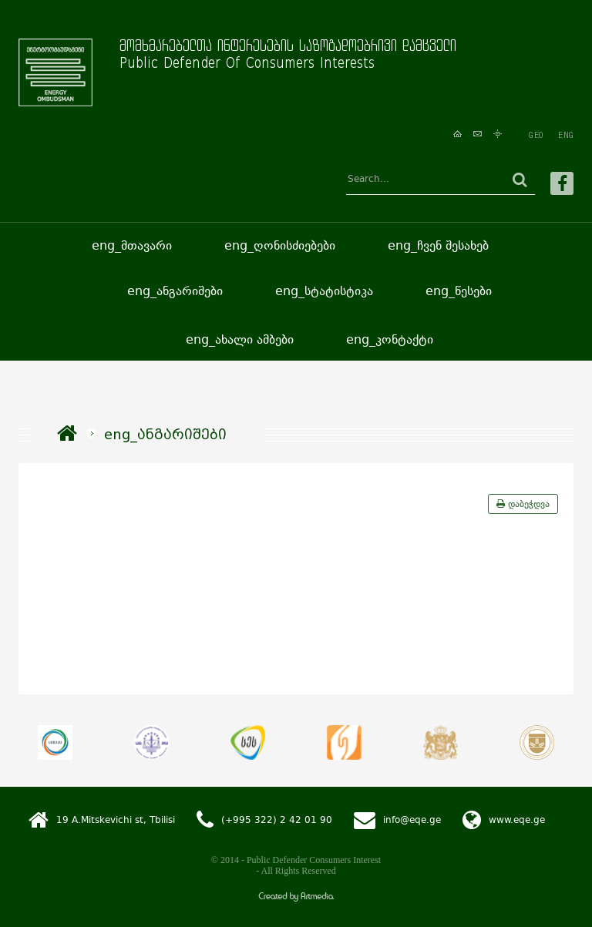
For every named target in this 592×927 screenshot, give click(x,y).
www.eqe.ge (517, 819)
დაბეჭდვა (523, 504)
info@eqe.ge (412, 819)
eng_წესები (459, 291)
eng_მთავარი (132, 245)
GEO (536, 134)
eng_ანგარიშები (175, 291)
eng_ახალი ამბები (240, 339)
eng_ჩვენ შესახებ (438, 245)
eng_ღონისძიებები (279, 245)
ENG (566, 134)
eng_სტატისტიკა (324, 291)
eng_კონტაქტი (389, 339)
